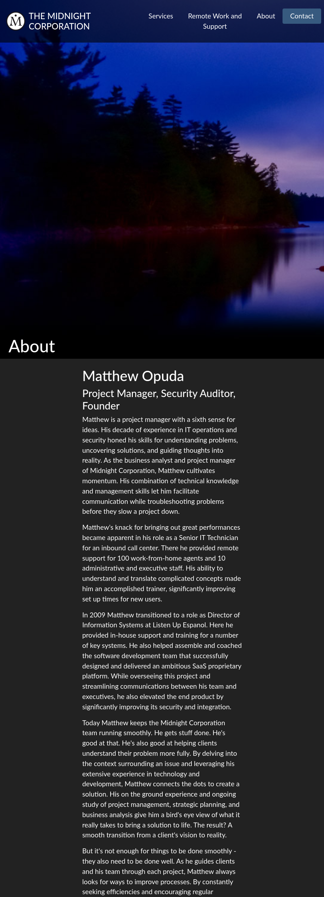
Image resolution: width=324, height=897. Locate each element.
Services (161, 16)
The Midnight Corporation (60, 21)
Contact (302, 16)
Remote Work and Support (215, 21)
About (266, 16)
